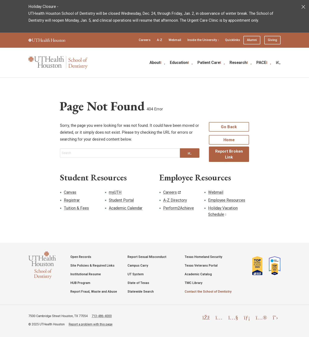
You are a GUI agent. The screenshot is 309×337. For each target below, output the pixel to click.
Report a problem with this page (91, 324)
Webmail (215, 192)
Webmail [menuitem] (174, 40)
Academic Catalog (198, 274)
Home (229, 139)
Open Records (80, 257)
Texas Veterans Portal (201, 265)
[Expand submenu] (162, 62)
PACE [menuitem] (261, 62)
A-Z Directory (175, 200)
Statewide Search (141, 291)
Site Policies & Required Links (92, 265)
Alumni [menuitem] (252, 40)
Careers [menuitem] (145, 40)
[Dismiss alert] (303, 6)
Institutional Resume (85, 274)
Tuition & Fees (76, 208)
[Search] (190, 153)
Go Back (229, 126)
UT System (136, 274)
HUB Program (80, 283)
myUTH (115, 192)
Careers (170, 192)
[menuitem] (278, 62)
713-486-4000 (102, 316)
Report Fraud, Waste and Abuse (93, 291)
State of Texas (138, 283)
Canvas (70, 192)
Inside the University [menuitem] (202, 40)
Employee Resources (226, 200)
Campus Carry (138, 265)
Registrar (72, 200)
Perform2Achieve (178, 208)
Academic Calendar (125, 208)
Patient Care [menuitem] (208, 62)
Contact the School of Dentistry (208, 291)
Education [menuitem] (179, 62)
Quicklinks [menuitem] (232, 40)
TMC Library (193, 283)
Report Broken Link (229, 154)
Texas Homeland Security (203, 257)
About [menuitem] (154, 62)
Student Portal (121, 200)
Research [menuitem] (238, 62)
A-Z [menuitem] (159, 40)
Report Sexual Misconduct (147, 257)
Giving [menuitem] (272, 40)
